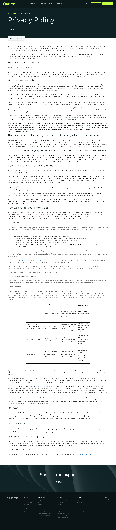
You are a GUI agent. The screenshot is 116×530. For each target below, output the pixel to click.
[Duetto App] (86, 3)
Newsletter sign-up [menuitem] (82, 511)
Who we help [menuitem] (41, 497)
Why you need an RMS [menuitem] (63, 513)
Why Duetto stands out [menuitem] (63, 515)
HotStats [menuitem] (59, 511)
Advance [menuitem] (59, 508)
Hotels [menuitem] (39, 500)
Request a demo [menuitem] (28, 510)
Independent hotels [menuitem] (43, 506)
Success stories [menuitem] (81, 506)
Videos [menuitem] (78, 504)
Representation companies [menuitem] (45, 513)
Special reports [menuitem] (81, 502)
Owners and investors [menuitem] (43, 511)
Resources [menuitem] (80, 497)
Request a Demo (107, 3)
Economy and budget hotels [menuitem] (45, 508)
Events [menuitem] (26, 506)
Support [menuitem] (26, 508)
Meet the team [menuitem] (28, 502)
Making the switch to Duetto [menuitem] (64, 517)
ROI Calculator (96, 3)
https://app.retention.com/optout (90, 127)
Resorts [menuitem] (40, 504)
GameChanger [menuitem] (61, 502)
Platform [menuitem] (59, 497)
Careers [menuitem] (26, 504)
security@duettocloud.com (31, 260)
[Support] (89, 3)
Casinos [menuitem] (40, 502)
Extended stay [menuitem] (41, 510)
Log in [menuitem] (25, 513)
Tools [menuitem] (78, 508)
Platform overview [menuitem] (62, 500)
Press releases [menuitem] (80, 510)
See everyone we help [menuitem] (44, 515)
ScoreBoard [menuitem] (60, 504)
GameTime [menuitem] (60, 510)
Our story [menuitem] (26, 500)
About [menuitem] (26, 497)
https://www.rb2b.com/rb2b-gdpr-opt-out (21, 131)
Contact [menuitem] (26, 511)
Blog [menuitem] (78, 500)
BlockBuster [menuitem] (60, 506)
